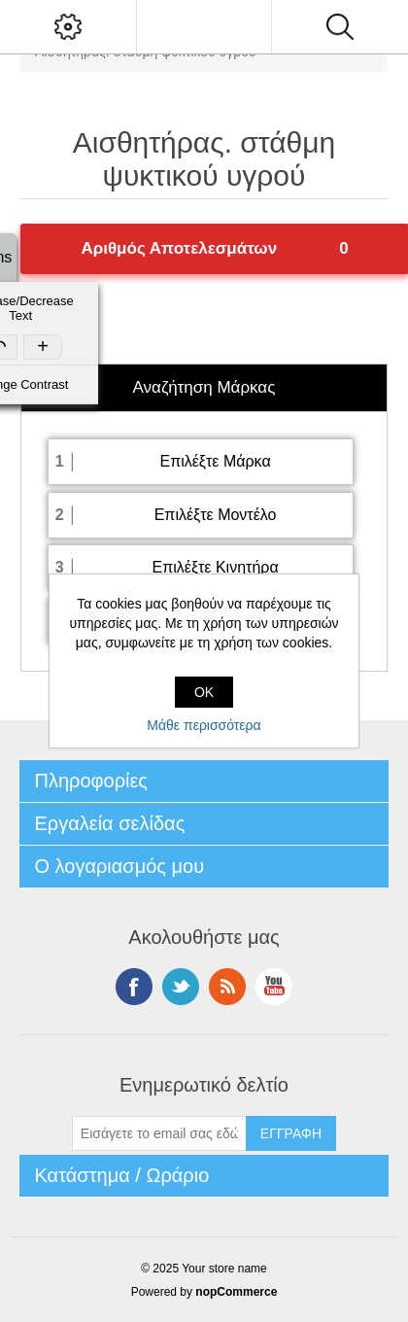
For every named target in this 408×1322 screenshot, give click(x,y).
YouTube (273, 986)
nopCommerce (236, 1292)
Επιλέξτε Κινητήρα (215, 567)
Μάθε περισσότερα (203, 725)
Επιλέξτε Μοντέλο (215, 514)
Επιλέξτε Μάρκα (214, 461)
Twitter (180, 986)
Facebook (134, 986)
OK (204, 692)
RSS (227, 986)
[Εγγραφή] (159, 1133)
